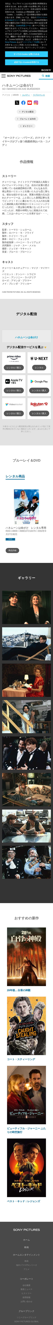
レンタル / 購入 (14, 300)
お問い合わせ (26, 1234)
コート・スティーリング (21, 992)
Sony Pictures (10, 42)
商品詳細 (12, 483)
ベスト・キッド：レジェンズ (23, 1133)
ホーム (26, 1172)
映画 (26, 1180)
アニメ (26, 1202)
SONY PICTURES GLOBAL (26, 1254)
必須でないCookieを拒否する (26, 62)
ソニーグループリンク (26, 1250)
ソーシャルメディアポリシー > (26, 1301)
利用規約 (26, 1312)
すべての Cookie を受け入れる (26, 54)
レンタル (39, 300)
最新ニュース (26, 1222)
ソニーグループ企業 (30, 42)
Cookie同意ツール (26, 1314)
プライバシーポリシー (26, 1309)
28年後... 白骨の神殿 (18, 922)
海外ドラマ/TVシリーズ (26, 1198)
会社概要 (26, 1218)
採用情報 (26, 1230)
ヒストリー (26, 1226)
